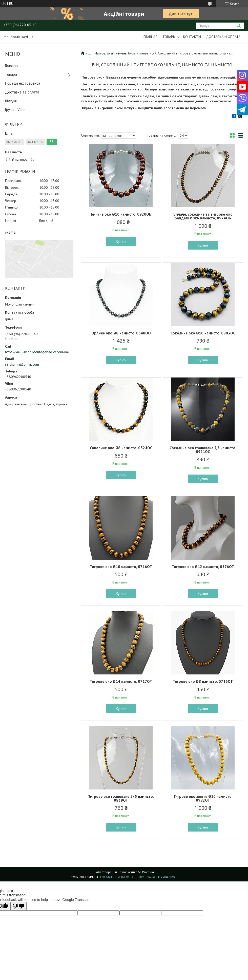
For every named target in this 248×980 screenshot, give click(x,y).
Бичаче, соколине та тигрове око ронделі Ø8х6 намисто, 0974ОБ (203, 216)
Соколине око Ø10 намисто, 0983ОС (203, 333)
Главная (150, 36)
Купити (121, 241)
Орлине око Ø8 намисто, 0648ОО (121, 333)
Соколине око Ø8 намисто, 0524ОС (121, 448)
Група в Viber (15, 109)
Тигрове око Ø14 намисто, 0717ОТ (121, 681)
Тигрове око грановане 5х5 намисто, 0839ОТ (121, 798)
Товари (11, 74)
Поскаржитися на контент (118, 876)
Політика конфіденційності (158, 876)
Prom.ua (148, 872)
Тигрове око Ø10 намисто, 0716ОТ (121, 567)
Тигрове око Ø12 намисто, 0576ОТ (203, 567)
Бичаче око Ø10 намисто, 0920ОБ (121, 214)
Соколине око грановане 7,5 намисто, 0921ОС (203, 450)
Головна (11, 65)
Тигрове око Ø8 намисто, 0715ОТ (203, 681)
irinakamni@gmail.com (22, 364)
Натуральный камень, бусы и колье (121, 53)
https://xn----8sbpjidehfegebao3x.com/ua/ (37, 352)
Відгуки (11, 101)
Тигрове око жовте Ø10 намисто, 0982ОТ (203, 798)
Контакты (192, 36)
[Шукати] (238, 26)
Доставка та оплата (22, 92)
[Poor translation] (18, 906)
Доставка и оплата (223, 36)
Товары (169, 36)
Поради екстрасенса (22, 83)
